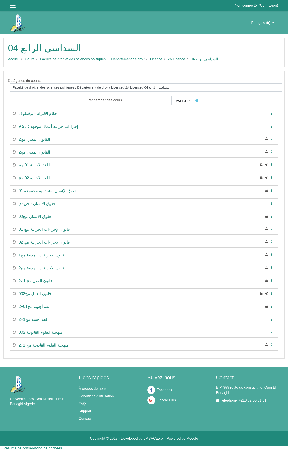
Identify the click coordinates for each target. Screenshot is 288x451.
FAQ (82, 404)
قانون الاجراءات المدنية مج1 (42, 255)
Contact (85, 419)
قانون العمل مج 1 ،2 (35, 281)
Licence (156, 59)
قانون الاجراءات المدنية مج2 (42, 268)
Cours (29, 59)
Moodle (192, 438)
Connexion (268, 5)
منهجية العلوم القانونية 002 (40, 332)
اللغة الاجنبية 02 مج (34, 178)
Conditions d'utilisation (96, 396)
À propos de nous (92, 388)
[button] (198, 100)
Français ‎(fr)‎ (261, 23)
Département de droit (127, 59)
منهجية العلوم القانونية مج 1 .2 (43, 345)
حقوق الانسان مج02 (35, 216)
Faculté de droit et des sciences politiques (73, 59)
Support (85, 411)
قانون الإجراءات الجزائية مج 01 (44, 229)
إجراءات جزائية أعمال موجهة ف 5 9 (48, 126)
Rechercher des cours (104, 100)
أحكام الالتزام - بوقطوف (38, 113)
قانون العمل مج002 (35, 293)
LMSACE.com (154, 438)
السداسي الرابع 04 (204, 59)
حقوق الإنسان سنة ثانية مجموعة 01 (48, 191)
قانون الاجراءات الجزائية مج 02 (44, 242)
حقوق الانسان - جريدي (37, 203)
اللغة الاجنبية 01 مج (34, 165)
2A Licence (176, 59)
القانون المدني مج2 (34, 139)
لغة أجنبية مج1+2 (33, 319)
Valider (183, 101)
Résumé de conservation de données (32, 448)
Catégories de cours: (24, 81)
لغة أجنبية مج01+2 (34, 306)
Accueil (13, 59)
